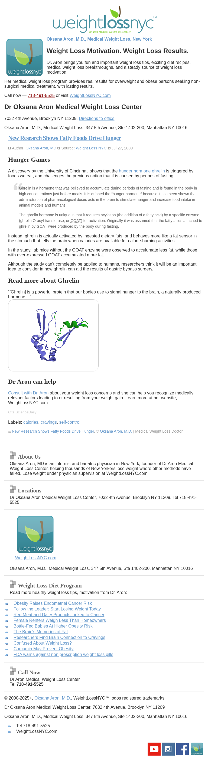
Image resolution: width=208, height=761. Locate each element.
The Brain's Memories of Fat (41, 631)
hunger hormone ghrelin (142, 171)
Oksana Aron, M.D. (116, 431)
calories (30, 422)
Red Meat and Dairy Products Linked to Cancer (59, 614)
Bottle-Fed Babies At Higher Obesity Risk (53, 626)
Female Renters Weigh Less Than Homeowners (60, 620)
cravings (49, 422)
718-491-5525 (41, 95)
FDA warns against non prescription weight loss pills (63, 654)
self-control (69, 422)
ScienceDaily (25, 412)
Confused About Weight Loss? (43, 643)
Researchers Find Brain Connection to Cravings (59, 637)
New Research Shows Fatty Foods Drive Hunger (64, 138)
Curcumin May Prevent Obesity (43, 648)
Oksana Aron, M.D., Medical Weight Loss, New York (99, 39)
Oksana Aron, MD (40, 148)
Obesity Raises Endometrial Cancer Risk (53, 603)
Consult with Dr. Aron (28, 393)
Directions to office (96, 118)
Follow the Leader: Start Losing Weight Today (57, 609)
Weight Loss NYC (91, 148)
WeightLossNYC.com (90, 95)
